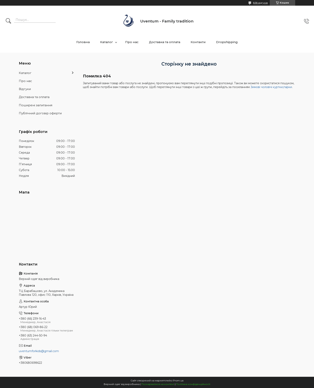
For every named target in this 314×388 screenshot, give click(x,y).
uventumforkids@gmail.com (39, 351)
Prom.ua (178, 380)
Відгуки (25, 89)
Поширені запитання (35, 105)
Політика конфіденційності (193, 384)
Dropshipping (227, 42)
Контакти (198, 42)
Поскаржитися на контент (157, 384)
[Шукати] (8, 21)
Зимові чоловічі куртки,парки (271, 87)
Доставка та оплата (164, 42)
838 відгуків (260, 2)
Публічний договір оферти (40, 113)
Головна (83, 42)
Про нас (132, 42)
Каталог (106, 42)
